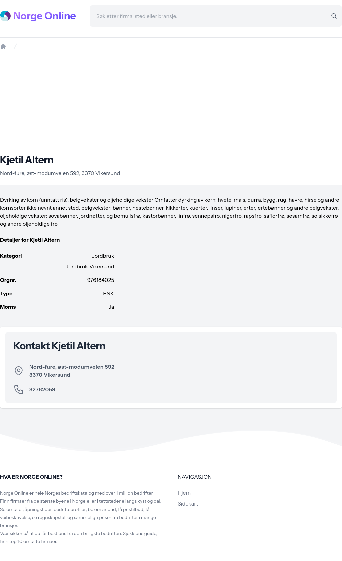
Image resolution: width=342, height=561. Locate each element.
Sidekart (188, 503)
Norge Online (44, 16)
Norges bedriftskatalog (69, 493)
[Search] (334, 16)
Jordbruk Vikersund (90, 266)
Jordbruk (103, 255)
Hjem (184, 492)
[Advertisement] (171, 102)
